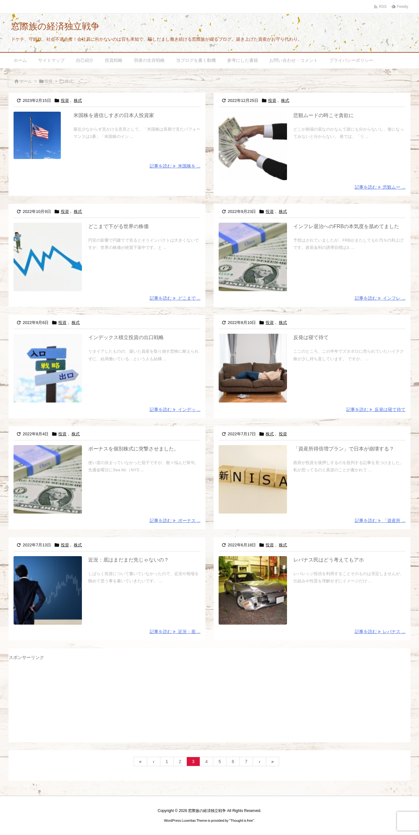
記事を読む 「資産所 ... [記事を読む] (380, 520)
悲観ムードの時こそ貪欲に (323, 115)
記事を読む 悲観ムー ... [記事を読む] (380, 187)
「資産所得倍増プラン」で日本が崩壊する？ (343, 448)
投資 (48, 81)
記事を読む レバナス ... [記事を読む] (380, 631)
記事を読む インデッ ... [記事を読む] (175, 409)
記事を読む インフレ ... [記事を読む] (380, 298)
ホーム (26, 81)
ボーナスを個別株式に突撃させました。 (133, 448)
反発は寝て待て (311, 337)
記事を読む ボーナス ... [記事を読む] (175, 520)
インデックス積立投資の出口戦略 (126, 337)
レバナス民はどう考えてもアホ (328, 559)
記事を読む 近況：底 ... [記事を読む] (175, 631)
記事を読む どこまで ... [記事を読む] (175, 298)
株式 (78, 100)
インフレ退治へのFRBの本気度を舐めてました (346, 226)
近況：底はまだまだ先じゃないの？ (128, 559)
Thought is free (241, 820)
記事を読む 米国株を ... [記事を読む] (175, 165)
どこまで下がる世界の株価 (118, 226)
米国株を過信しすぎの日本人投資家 (113, 115)
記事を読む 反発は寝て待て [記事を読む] (375, 409)
